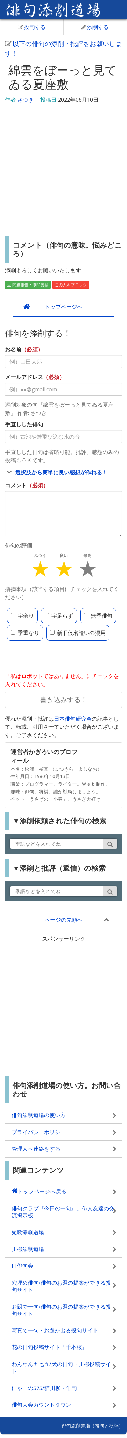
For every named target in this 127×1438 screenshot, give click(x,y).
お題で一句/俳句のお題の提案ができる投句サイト (61, 1310)
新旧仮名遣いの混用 (78, 633)
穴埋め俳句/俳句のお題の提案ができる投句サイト (61, 1286)
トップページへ (64, 307)
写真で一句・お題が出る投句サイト (55, 1330)
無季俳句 (98, 615)
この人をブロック (71, 285)
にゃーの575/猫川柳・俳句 (44, 1388)
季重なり (25, 633)
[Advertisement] (63, 170)
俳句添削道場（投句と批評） (92, 1425)
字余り (22, 615)
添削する (95, 27)
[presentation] (56, 657)
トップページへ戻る (42, 1191)
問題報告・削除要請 (28, 285)
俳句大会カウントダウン (41, 1404)
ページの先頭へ (64, 919)
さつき (25, 99)
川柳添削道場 (28, 1249)
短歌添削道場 (28, 1232)
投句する (32, 27)
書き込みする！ (63, 699)
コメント (16, 485)
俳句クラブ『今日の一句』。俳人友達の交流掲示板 (63, 1212)
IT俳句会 (22, 1265)
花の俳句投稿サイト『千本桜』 (49, 1347)
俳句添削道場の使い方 (39, 1115)
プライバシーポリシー (39, 1132)
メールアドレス (24, 377)
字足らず (59, 615)
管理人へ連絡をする (36, 1148)
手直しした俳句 (24, 424)
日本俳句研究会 (73, 718)
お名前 (13, 349)
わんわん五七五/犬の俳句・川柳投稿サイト (61, 1367)
